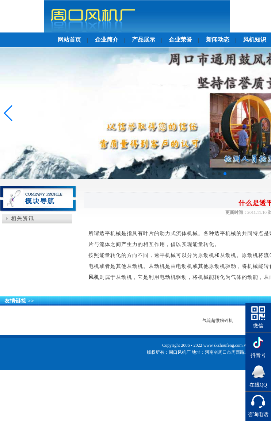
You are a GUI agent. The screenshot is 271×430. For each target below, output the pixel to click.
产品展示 (143, 40)
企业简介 (106, 40)
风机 (93, 277)
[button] (213, 173)
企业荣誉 (180, 40)
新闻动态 (217, 40)
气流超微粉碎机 (217, 320)
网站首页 (69, 40)
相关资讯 (22, 218)
